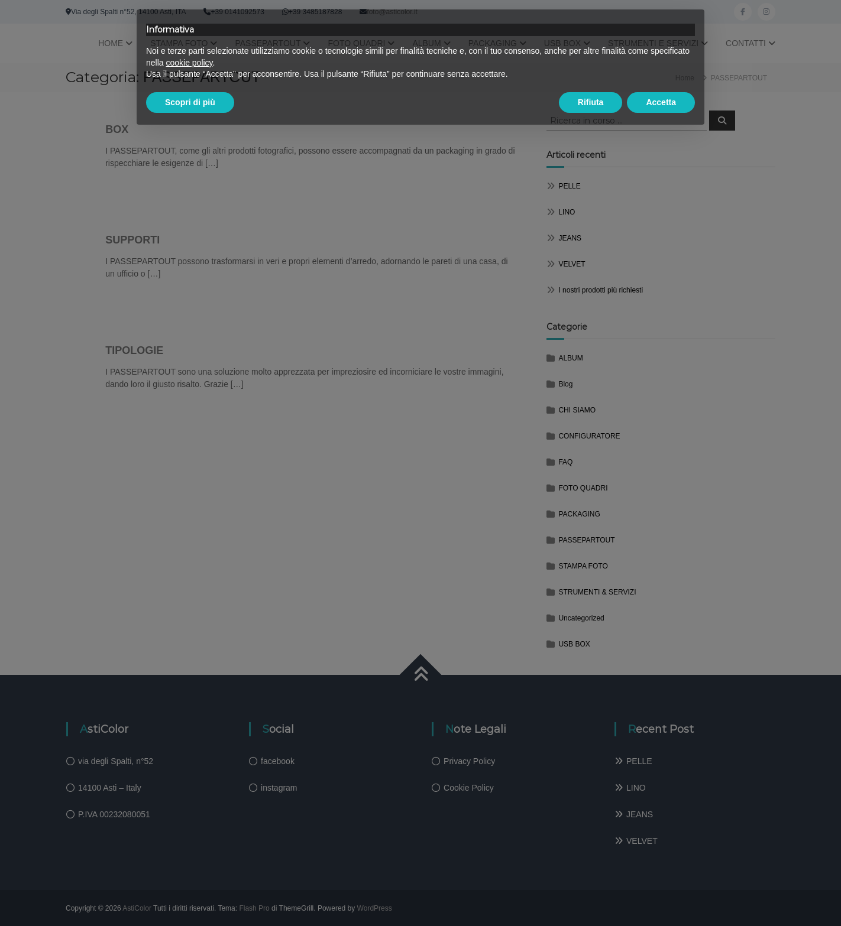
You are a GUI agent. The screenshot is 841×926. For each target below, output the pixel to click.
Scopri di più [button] (190, 102)
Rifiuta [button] (591, 102)
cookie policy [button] (189, 62)
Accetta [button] (661, 102)
